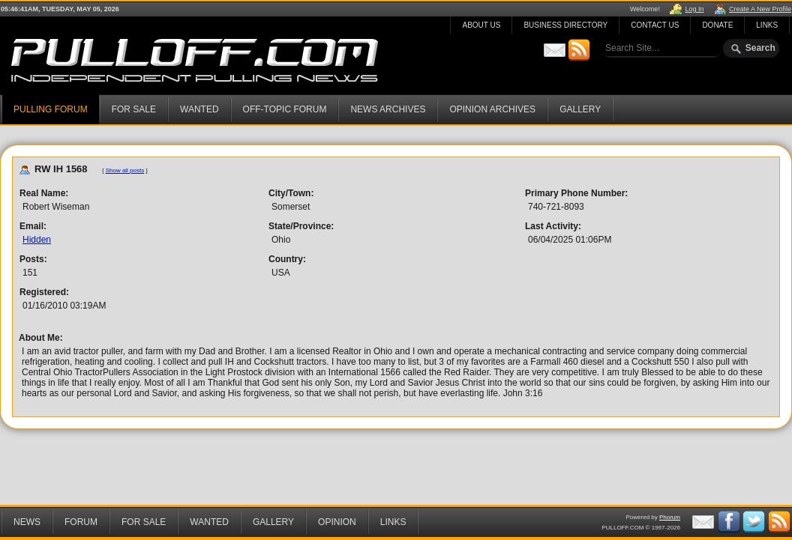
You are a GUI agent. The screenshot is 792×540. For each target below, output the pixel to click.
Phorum (669, 517)
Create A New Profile (760, 9)
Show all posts (125, 170)
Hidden (36, 239)
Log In (694, 9)
